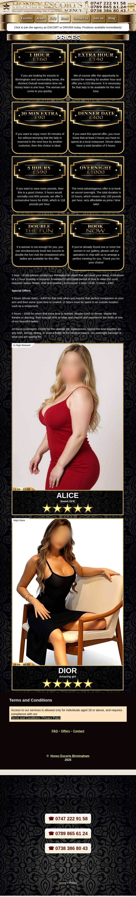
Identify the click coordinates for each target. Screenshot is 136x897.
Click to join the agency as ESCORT (37, 27)
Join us (98, 18)
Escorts (26, 18)
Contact (78, 731)
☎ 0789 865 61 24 (68, 833)
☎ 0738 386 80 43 (68, 848)
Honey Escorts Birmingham (69, 756)
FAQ (53, 18)
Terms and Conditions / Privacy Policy (36, 718)
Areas (41, 18)
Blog (112, 18)
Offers (65, 731)
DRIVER (68, 27)
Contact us (80, 18)
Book (64, 18)
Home (62, 882)
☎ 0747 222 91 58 (68, 818)
